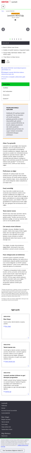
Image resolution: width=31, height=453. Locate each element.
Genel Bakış (6, 84)
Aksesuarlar (6, 95)
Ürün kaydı (4, 424)
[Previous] (3, 29)
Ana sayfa (19, 2)
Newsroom (4, 436)
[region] (15, 445)
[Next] (28, 29)
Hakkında (4, 405)
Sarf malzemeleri (7, 91)
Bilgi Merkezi (5, 433)
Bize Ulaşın (5, 417)
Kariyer (3, 408)
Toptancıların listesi (6, 429)
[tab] (15, 84)
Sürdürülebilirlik (5, 413)
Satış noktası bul (6, 427)
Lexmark (4, 403)
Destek (5, 98)
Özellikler (5, 88)
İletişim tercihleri (5, 419)
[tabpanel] (15, 194)
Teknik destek (5, 422)
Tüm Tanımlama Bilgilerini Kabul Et (13, 450)
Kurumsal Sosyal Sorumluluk (9, 410)
